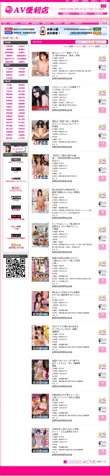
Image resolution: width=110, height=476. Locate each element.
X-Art (95, 9)
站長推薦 (25, 23)
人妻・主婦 (68, 71)
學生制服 (9, 126)
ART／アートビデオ (16, 161)
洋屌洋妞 (21, 126)
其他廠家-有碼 (63, 208)
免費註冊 (75, 1)
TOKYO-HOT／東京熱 (16, 218)
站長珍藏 (9, 46)
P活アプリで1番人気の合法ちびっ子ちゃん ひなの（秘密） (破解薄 (65, 329)
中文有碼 (21, 69)
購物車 (85, 1)
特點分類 (7, 81)
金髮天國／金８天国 (16, 247)
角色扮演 (21, 129)
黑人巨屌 (9, 129)
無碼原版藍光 (21, 56)
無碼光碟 (9, 72)
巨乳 (73, 71)
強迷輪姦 (9, 119)
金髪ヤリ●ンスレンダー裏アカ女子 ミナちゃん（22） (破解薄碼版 (66, 363)
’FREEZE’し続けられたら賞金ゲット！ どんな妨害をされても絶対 (65, 431)
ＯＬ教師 (9, 88)
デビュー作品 (67, 73)
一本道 (16, 228)
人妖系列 (21, 75)
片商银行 (104, 1)
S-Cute (16, 199)
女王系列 (21, 138)
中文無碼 (9, 69)
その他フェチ (74, 244)
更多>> (25, 155)
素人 (83, 71)
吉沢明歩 (70, 9)
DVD (73, 73)
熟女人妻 (21, 91)
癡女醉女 (21, 132)
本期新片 (14, 23)
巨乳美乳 (21, 100)
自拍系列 (21, 88)
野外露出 (9, 97)
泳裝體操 (9, 104)
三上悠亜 (90, 9)
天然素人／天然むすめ (66, 102)
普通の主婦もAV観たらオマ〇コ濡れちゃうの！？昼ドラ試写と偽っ (66, 260)
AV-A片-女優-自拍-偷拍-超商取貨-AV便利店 (55, 471)
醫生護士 (21, 116)
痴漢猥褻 (21, 104)
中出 (81, 9)
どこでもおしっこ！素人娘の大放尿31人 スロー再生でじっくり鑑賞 (66, 226)
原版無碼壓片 (9, 52)
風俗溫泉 (21, 85)
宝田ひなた (62, 100)
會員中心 (94, 1)
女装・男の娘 (75, 210)
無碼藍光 (21, 49)
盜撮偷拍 (9, 116)
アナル (60, 213)
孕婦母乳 (9, 100)
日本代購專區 (21, 59)
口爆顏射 (21, 135)
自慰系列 (9, 135)
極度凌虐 (21, 107)
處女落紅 (9, 138)
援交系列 (9, 122)
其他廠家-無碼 (63, 310)
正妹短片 (21, 46)
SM (85, 9)
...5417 (84, 462)
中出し (54, 73)
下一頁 (92, 462)
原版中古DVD (9, 59)
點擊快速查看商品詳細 (62, 78)
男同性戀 (9, 113)
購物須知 (47, 23)
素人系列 (21, 119)
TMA (60, 68)
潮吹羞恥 (21, 110)
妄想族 (74, 213)
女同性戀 (21, 113)
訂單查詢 (78, 23)
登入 (67, 1)
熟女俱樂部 (16, 209)
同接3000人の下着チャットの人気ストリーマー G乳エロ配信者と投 (66, 397)
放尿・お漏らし (67, 247)
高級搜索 (101, 9)
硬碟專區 (9, 56)
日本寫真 (9, 78)
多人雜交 (21, 122)
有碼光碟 (21, 72)
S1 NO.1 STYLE (16, 190)
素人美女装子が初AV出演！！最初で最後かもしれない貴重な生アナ (66, 192)
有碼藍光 (21, 52)
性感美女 (9, 107)
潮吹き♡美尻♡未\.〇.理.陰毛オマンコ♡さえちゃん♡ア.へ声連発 (65, 124)
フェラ (57, 281)
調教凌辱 (9, 94)
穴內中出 (9, 91)
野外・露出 (82, 244)
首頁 (5, 23)
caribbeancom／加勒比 (16, 237)
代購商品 (21, 62)
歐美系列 (9, 75)
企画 (83, 279)
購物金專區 (9, 62)
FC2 (60, 139)
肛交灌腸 (21, 94)
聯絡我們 (58, 23)
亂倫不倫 (21, 97)
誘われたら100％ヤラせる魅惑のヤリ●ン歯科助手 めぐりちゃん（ (66, 295)
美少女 (67, 244)
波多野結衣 (63, 9)
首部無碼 (9, 132)
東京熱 (76, 9)
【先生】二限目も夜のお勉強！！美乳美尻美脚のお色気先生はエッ (66, 158)
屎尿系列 (9, 110)
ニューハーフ (84, 210)
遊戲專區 (36, 23)
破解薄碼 (9, 49)
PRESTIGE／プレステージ (16, 180)
